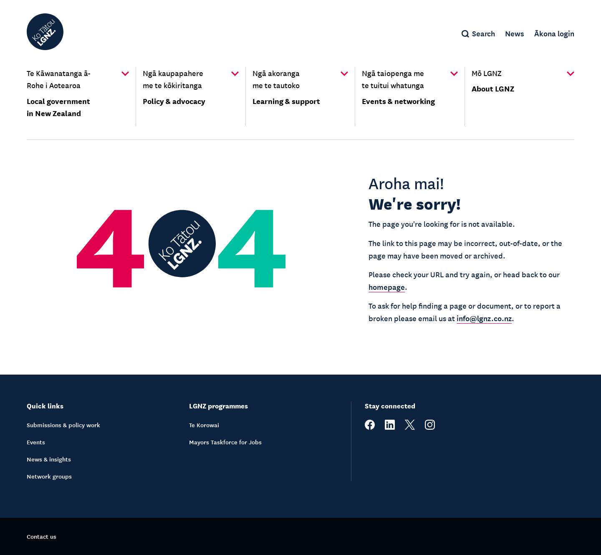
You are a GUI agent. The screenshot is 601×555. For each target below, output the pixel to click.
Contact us (41, 536)
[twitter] (410, 427)
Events (36, 441)
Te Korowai (204, 424)
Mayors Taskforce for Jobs (225, 441)
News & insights (49, 459)
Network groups (49, 476)
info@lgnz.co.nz (484, 317)
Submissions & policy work (63, 424)
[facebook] (370, 427)
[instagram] (430, 427)
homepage (387, 286)
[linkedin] (390, 427)
